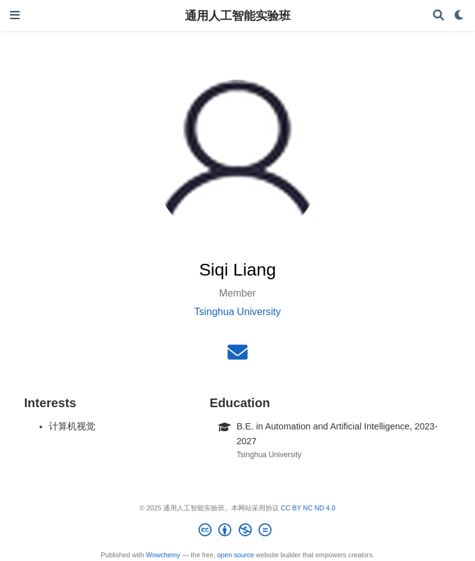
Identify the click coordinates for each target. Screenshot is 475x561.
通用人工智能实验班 (238, 15)
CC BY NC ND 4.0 (308, 508)
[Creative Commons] (237, 532)
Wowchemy (163, 555)
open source (235, 555)
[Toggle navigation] (15, 15)
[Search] (438, 16)
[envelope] (237, 355)
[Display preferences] (459, 16)
